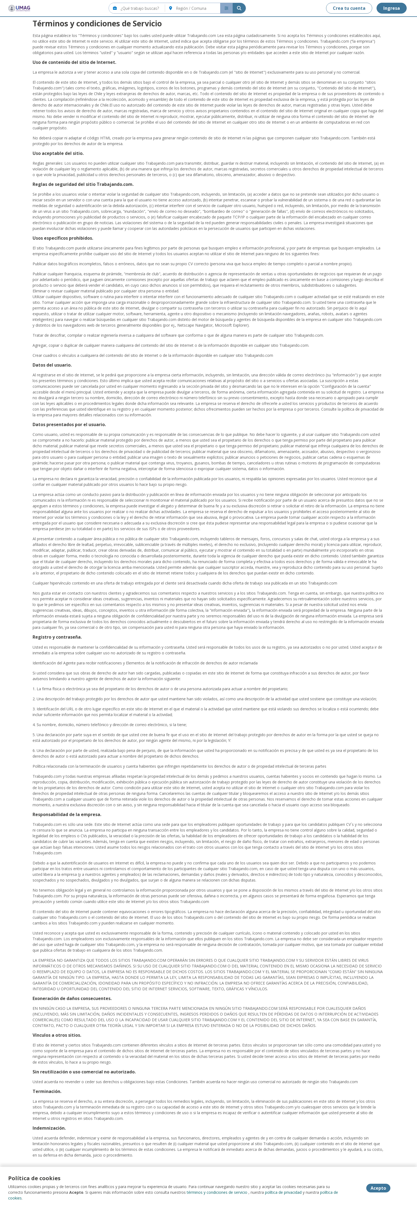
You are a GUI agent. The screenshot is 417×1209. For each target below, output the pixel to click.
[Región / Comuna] (198, 8)
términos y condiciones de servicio (217, 1192)
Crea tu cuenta (349, 8)
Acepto (378, 1188)
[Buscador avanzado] (226, 8)
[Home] (19, 8)
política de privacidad (283, 1192)
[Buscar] (239, 8)
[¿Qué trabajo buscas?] (143, 8)
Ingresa (391, 8)
